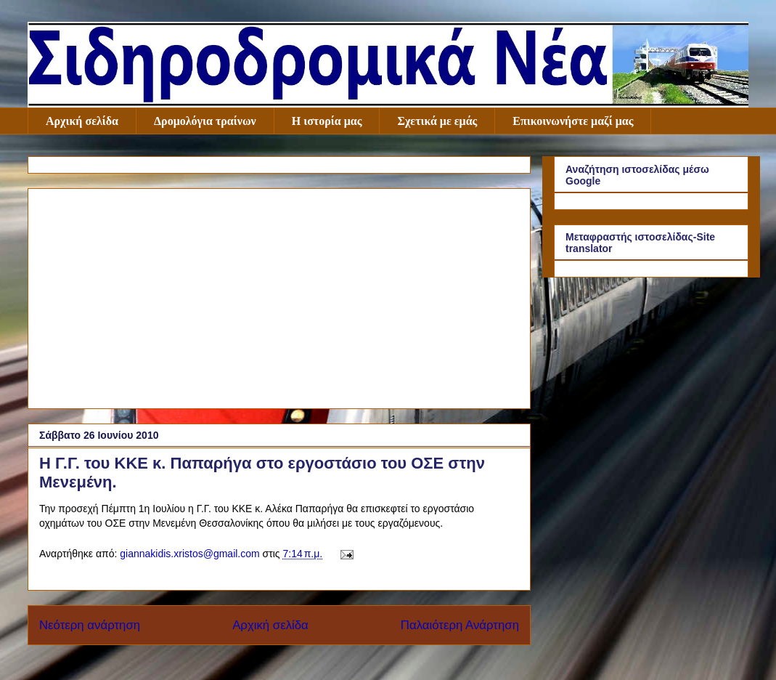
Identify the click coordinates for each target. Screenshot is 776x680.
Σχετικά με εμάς (437, 121)
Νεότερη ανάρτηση (89, 625)
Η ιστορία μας (327, 121)
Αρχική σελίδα (82, 121)
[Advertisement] (279, 295)
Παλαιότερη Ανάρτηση (460, 625)
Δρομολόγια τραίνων (205, 121)
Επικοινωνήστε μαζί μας (572, 121)
